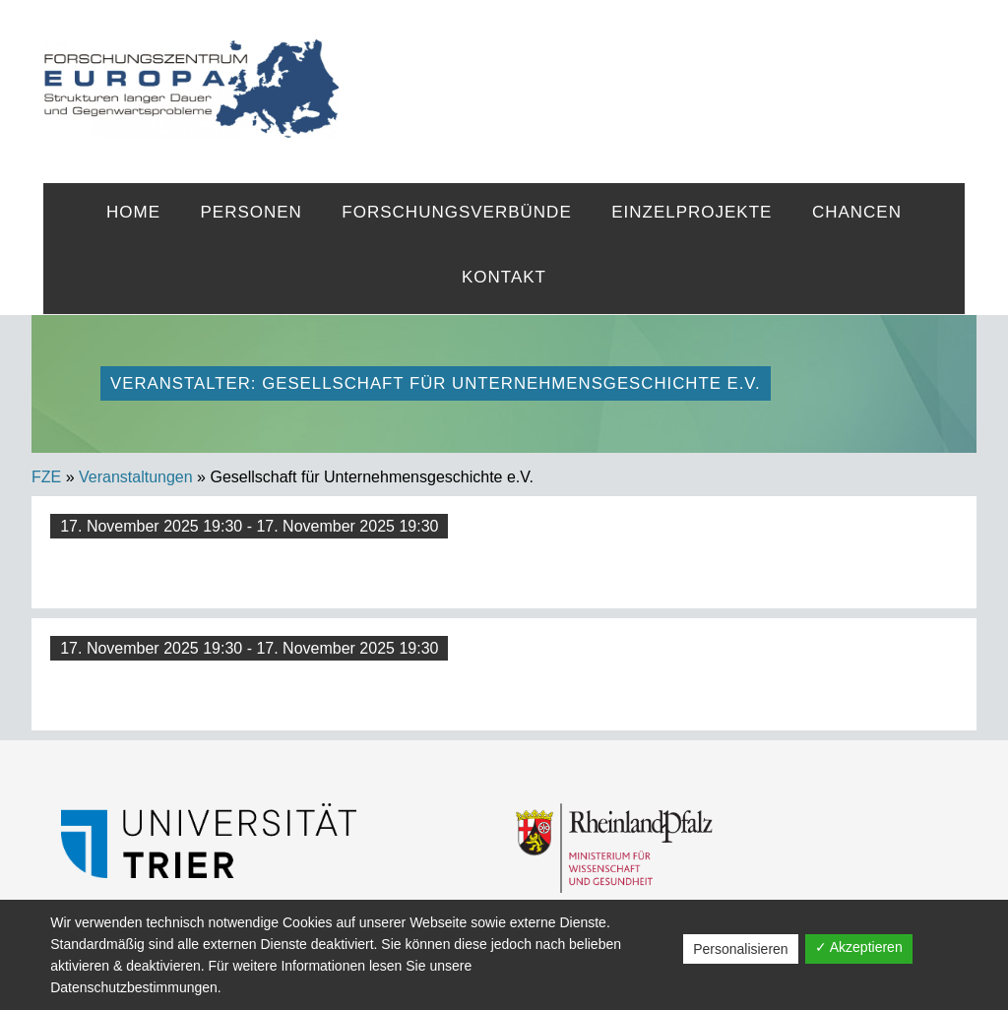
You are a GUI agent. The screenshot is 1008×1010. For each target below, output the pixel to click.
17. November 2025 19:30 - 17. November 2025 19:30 (249, 526)
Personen (250, 212)
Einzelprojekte (691, 212)
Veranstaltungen (136, 477)
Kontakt (504, 277)
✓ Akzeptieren (859, 947)
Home (133, 212)
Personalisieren (740, 949)
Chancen (857, 212)
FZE (651, 70)
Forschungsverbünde (456, 212)
